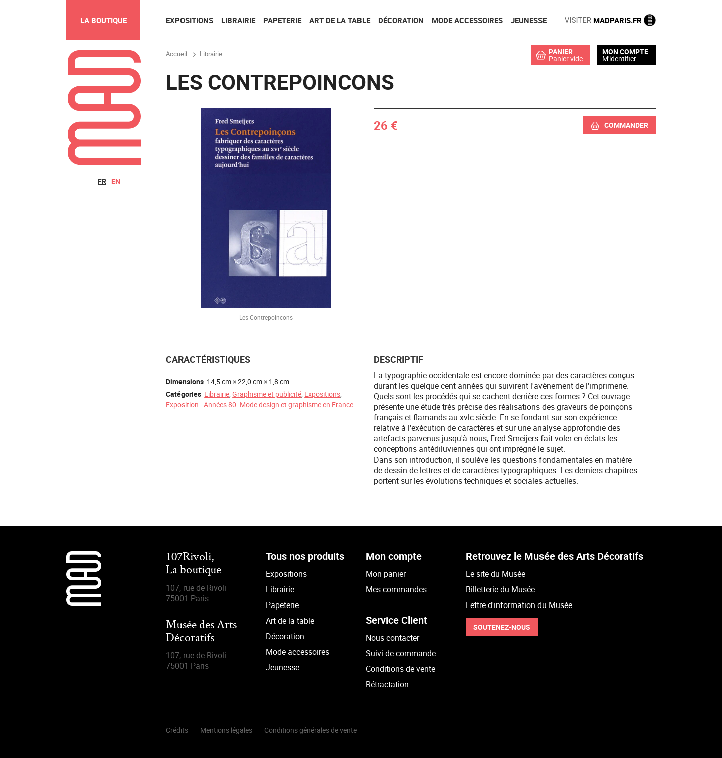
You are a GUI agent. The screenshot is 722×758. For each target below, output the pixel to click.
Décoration (285, 636)
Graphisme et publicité (266, 394)
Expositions (322, 394)
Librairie (216, 394)
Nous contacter (392, 637)
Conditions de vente (400, 668)
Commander (626, 125)
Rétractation (387, 684)
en (115, 181)
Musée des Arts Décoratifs (201, 632)
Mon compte (625, 51)
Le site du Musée (495, 573)
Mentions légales (226, 730)
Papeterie (282, 605)
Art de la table (290, 620)
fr (102, 181)
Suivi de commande (401, 653)
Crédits (177, 730)
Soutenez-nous (501, 627)
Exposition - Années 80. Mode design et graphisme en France (259, 404)
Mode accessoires (297, 651)
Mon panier (386, 573)
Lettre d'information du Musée (519, 605)
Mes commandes (396, 589)
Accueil (176, 53)
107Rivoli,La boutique (193, 564)
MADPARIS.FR (610, 20)
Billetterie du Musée (500, 589)
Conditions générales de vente (310, 730)
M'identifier (619, 58)
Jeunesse (282, 667)
